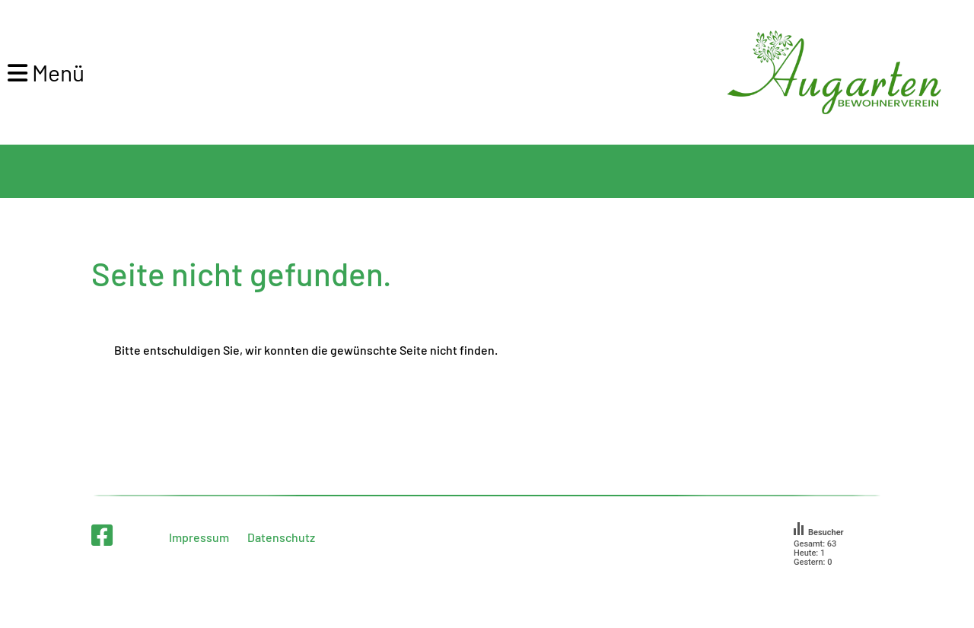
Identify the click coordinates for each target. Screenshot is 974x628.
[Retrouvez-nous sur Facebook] (102, 534)
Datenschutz (281, 537)
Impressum (199, 537)
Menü (46, 72)
